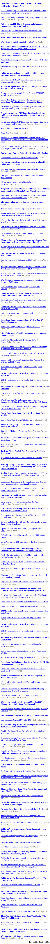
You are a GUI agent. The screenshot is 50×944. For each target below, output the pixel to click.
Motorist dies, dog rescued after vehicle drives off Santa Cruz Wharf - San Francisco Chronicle (23, 214)
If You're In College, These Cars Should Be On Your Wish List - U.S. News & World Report (24, 739)
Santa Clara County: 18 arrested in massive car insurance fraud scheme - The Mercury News (24, 892)
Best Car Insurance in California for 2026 (16, 260)
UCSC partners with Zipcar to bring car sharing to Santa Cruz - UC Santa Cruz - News (24, 930)
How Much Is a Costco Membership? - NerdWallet (21, 842)
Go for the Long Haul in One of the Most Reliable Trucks (22, 809)
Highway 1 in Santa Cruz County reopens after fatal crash (22, 582)
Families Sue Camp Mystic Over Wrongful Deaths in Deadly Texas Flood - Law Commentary (25, 725)
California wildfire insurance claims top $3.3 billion (20, 885)
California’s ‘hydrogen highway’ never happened (19, 836)
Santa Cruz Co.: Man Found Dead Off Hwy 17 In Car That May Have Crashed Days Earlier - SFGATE (24, 48)
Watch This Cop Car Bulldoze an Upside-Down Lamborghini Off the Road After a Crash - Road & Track (24, 401)
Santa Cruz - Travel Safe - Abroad (14, 129)
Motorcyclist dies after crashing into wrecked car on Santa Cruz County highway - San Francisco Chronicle (24, 241)
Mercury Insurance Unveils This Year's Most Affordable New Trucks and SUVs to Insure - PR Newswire (23, 268)
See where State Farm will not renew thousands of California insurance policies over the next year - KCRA (23, 589)
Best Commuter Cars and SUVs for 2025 (16, 720)
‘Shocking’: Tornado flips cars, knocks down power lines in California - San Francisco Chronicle (24, 752)
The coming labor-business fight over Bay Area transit (21, 209)
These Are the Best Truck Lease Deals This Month (20, 923)
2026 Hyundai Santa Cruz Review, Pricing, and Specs (21, 631)
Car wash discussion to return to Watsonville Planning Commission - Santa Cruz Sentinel (22, 690)
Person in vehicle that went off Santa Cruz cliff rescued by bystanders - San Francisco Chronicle (24, 348)
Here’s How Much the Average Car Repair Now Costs (21, 569)
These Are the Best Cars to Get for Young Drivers (19, 822)
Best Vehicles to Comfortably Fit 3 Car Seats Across (20, 393)
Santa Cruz (5, 133)
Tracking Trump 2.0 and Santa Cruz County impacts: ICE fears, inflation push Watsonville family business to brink (25, 474)
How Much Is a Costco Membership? (15, 847)
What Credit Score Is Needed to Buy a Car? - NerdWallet (24, 37)
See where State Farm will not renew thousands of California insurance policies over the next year (24, 596)
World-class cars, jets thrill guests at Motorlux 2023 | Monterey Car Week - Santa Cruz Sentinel (22, 703)
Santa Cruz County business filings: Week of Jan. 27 (20, 327)
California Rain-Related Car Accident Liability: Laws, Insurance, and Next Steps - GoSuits (22, 74)
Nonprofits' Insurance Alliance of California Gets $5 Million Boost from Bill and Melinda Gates (23, 197)
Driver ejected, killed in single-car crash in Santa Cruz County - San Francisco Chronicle (22, 25)
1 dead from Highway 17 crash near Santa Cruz (18, 431)
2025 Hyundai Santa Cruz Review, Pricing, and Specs (21, 380)
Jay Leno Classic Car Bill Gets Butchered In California (21, 458)
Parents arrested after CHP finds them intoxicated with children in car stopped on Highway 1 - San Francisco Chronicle (23, 115)
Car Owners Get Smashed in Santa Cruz (16, 771)
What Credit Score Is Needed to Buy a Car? (17, 42)
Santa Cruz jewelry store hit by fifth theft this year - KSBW (24, 602)
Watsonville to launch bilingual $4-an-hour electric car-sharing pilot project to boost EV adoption (24, 147)
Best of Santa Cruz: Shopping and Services (17, 657)
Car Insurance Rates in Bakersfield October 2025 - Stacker (24, 153)
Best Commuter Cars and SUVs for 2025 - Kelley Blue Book (25, 715)
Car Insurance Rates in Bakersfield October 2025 (19, 158)
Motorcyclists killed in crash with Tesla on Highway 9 (21, 682)
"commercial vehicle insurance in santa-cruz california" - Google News (21, 4)
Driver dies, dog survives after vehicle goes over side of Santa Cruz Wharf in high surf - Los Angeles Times (22, 101)
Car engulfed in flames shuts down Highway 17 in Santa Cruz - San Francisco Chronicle (23, 228)
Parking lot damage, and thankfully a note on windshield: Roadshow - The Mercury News (24, 852)
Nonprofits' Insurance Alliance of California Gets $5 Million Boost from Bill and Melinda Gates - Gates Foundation (25, 190)
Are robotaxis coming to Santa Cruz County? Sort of (20, 66)
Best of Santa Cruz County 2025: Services (16, 420)
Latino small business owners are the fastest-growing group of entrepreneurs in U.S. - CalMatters (24, 777)
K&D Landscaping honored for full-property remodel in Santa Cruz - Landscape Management (23, 12)
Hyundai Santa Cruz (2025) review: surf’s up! (18, 911)
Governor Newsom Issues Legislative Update (18, 313)
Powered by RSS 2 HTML (39, 942)
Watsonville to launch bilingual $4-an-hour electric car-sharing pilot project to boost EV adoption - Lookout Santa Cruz (24, 140)
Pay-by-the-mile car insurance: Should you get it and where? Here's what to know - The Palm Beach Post (22, 550)
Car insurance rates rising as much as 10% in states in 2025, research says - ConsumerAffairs (25, 510)
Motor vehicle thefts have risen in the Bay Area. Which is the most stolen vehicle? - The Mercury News (23, 866)
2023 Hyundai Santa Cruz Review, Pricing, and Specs (21, 618)
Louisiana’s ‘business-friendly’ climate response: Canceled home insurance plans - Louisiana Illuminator (24, 483)
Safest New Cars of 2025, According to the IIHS (19, 542)
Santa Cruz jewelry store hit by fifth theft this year (20, 606)
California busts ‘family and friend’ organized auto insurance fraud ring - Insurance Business (21, 294)
